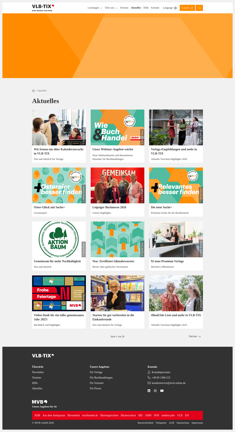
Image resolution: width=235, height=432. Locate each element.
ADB (37, 415)
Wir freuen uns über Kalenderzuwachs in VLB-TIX (58, 151)
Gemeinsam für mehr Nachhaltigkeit (57, 261)
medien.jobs (168, 415)
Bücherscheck (128, 415)
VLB (180, 415)
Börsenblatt (73, 415)
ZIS (187, 415)
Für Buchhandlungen (101, 377)
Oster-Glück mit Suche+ (49, 207)
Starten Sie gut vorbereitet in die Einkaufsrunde (113, 317)
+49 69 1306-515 (161, 377)
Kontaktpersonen (161, 372)
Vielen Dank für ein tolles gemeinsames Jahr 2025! (59, 317)
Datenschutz (183, 422)
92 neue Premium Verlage (167, 261)
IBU (140, 415)
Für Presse (95, 388)
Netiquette (161, 422)
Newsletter (38, 372)
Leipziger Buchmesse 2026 (109, 207)
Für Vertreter (97, 383)
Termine (36, 377)
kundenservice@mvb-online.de (169, 383)
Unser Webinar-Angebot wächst (112, 149)
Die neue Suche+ (161, 207)
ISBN (148, 415)
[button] (124, 8)
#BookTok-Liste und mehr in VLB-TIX (176, 315)
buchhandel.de (90, 415)
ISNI (156, 415)
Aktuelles (37, 388)
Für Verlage (96, 372)
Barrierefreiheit (145, 422)
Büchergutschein (109, 415)
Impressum (197, 422)
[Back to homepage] (43, 8)
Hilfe (35, 383)
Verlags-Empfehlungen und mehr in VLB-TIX (174, 151)
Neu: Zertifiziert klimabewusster (113, 261)
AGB (171, 422)
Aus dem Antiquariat (54, 415)
